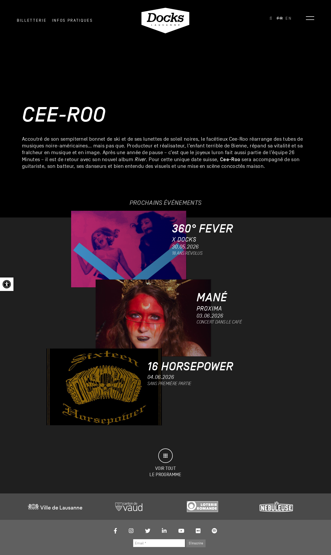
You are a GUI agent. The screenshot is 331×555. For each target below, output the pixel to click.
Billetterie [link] (32, 20)
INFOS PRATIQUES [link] (72, 20)
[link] (6, 284)
